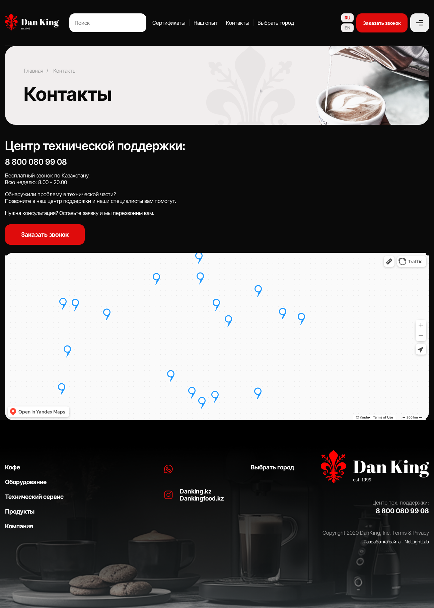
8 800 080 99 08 (36, 162)
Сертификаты (168, 22)
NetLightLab (417, 541)
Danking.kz (196, 491)
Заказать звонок (382, 23)
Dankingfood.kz (202, 498)
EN (347, 27)
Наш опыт (206, 22)
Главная (33, 70)
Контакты (237, 22)
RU (347, 17)
